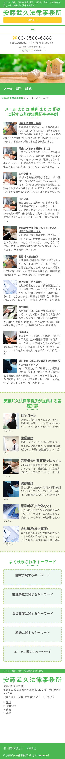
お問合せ (31, 748)
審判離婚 (23, 307)
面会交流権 (25, 173)
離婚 (8, 702)
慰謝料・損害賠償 (28, 256)
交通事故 (11, 706)
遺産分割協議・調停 (30, 123)
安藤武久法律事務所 (13, 98)
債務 (8, 709)
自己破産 (23, 199)
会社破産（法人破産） (31, 281)
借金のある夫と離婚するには (34, 148)
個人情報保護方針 (13, 748)
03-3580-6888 (35, 38)
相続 (8, 713)
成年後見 (23, 332)
